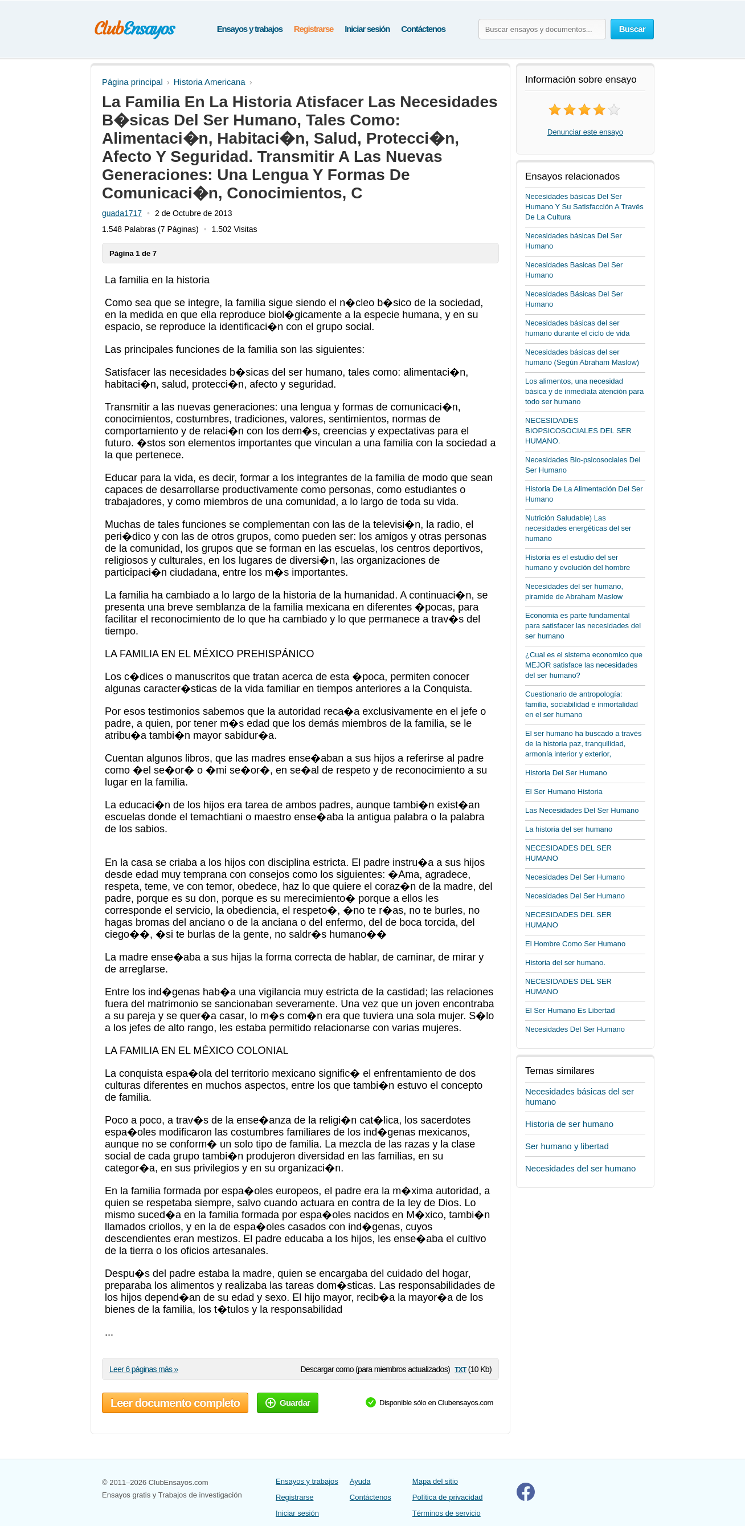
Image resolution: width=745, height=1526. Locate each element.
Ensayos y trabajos (250, 29)
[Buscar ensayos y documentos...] (542, 29)
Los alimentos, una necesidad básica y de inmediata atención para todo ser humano (584, 391)
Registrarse (313, 29)
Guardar (287, 1402)
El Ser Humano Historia (564, 791)
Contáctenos (423, 29)
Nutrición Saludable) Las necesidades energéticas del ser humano (578, 528)
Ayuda (360, 1481)
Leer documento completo (175, 1403)
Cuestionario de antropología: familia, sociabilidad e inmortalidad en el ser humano (581, 704)
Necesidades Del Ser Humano (575, 877)
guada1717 (122, 213)
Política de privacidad (447, 1497)
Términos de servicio (446, 1513)
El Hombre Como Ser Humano (575, 943)
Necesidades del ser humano (580, 1168)
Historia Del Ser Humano (566, 772)
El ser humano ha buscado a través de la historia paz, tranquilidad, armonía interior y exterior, (583, 743)
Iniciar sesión (367, 29)
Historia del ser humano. (565, 962)
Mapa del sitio (435, 1481)
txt (460, 1369)
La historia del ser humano (568, 829)
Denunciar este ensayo (585, 132)
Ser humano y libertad (567, 1146)
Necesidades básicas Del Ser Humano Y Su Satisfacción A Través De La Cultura (584, 206)
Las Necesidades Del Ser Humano (581, 810)
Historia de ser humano (569, 1124)
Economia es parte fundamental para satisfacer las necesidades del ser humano (583, 625)
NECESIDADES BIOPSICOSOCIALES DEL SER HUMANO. (578, 430)
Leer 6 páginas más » (143, 1369)
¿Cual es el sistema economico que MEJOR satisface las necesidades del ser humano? (583, 664)
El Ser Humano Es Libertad (570, 1010)
